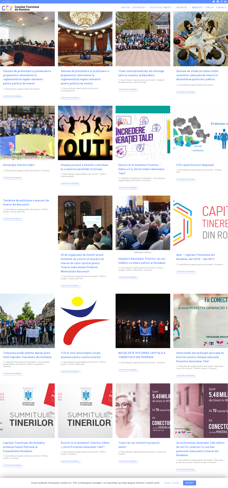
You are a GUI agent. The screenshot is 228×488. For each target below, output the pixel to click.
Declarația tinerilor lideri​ (18, 164)
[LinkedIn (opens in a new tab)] (225, 1)
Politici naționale (134, 270)
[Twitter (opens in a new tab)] (214, 1)
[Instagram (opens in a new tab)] (222, 1)
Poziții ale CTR (18, 212)
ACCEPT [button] (189, 483)
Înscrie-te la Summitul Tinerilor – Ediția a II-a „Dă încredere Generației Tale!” (141, 169)
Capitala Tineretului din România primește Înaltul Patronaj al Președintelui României (24, 447)
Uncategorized (68, 91)
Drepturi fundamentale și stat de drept (141, 81)
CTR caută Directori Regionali (195, 164)
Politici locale (200, 368)
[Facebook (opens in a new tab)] (218, 1)
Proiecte (46, 171)
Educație (219, 366)
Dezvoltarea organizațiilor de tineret (23, 89)
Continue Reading (13, 96)
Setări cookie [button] (171, 483)
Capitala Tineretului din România (136, 178)
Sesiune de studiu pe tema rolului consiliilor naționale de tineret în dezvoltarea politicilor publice (197, 75)
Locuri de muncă (184, 368)
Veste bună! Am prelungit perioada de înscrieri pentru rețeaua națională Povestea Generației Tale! (200, 357)
